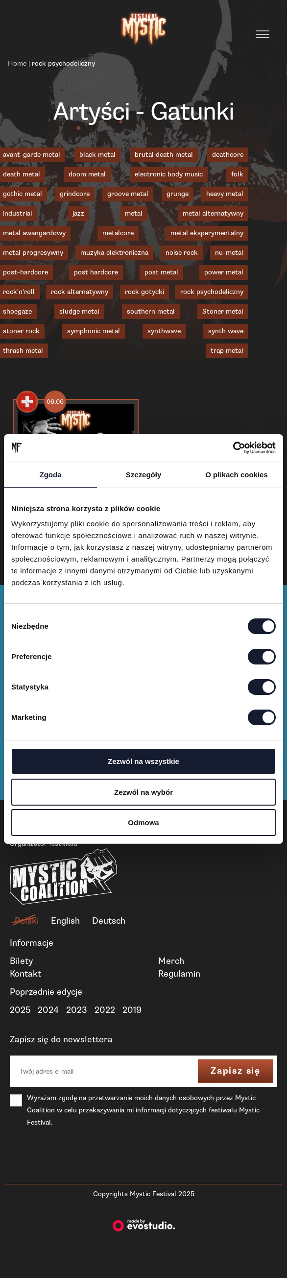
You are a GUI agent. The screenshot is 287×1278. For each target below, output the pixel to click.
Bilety (21, 961)
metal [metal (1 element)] (134, 213)
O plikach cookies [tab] (236, 474)
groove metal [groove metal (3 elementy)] (127, 194)
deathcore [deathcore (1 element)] (227, 154)
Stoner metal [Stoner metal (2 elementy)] (222, 311)
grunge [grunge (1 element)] (178, 194)
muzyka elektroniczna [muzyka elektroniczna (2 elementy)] (114, 252)
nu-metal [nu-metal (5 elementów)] (229, 252)
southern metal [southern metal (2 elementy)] (151, 311)
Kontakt (25, 973)
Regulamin (179, 973)
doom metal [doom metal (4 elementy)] (87, 174)
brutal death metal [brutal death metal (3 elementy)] (164, 154)
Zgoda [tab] (51, 474)
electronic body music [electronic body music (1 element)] (169, 174)
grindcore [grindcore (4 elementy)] (75, 194)
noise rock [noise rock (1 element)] (182, 252)
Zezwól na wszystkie (143, 761)
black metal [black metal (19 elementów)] (97, 154)
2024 (48, 1010)
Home (17, 63)
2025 (20, 1010)
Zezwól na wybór (143, 792)
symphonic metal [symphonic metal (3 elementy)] (93, 331)
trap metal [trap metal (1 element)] (227, 350)
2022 (105, 1010)
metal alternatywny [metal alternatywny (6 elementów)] (213, 213)
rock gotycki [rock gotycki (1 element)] (144, 292)
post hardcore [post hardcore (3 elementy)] (96, 272)
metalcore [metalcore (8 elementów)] (118, 233)
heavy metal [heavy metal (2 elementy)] (224, 194)
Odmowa (143, 822)
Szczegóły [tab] (144, 474)
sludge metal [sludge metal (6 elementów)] (79, 311)
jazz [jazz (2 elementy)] (78, 213)
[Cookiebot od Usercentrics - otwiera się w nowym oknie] (233, 448)
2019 (132, 1010)
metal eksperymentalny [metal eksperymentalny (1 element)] (206, 233)
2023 (76, 1010)
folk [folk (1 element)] (237, 174)
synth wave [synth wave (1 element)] (225, 331)
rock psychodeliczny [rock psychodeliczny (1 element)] (211, 292)
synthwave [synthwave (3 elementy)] (164, 331)
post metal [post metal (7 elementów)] (161, 272)
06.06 (55, 402)
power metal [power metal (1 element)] (223, 272)
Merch (171, 961)
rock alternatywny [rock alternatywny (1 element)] (79, 292)
